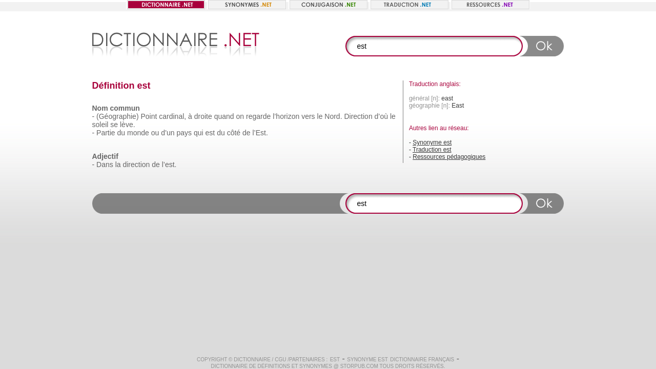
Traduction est (432, 149)
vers (308, 116)
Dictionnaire (252, 359)
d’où (381, 116)
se (114, 124)
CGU (280, 359)
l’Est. (260, 133)
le (320, 116)
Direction (358, 116)
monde (138, 133)
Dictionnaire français (422, 359)
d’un (167, 133)
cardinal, (172, 116)
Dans (104, 164)
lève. (127, 124)
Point (148, 116)
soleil (100, 124)
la (118, 164)
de (246, 133)
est (210, 133)
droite (203, 116)
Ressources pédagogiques (449, 156)
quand (224, 116)
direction (136, 164)
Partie (105, 133)
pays (184, 133)
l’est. (169, 164)
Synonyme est (432, 142)
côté (233, 133)
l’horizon (286, 116)
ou (155, 133)
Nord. (333, 116)
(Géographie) (117, 116)
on (240, 116)
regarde (258, 116)
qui (198, 133)
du (121, 133)
